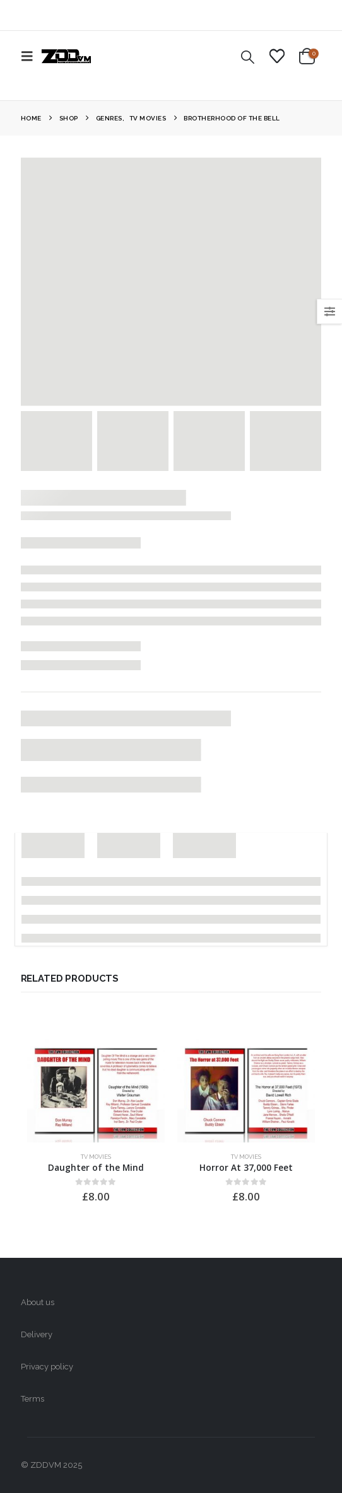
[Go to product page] (96, 1090)
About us (37, 1302)
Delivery (36, 1334)
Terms (32, 1398)
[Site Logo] (66, 56)
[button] (31, 56)
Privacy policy (47, 1366)
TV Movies (96, 1156)
